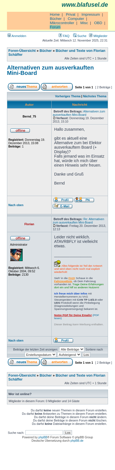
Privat (70, 14)
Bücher (55, 19)
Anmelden (17, 36)
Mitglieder (98, 36)
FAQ (64, 36)
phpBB (43, 437)
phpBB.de (77, 440)
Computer (76, 19)
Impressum (91, 14)
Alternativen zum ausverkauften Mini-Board (50, 70)
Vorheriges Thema (67, 96)
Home (55, 14)
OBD (98, 23)
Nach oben (15, 205)
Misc (84, 23)
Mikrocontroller (62, 23)
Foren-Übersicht (22, 51)
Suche (80, 36)
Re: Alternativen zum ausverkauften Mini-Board (78, 220)
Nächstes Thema (94, 96)
